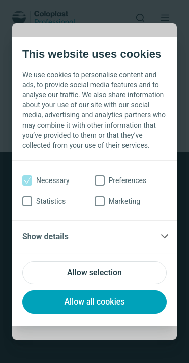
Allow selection (94, 272)
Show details (45, 236)
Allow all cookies (94, 302)
